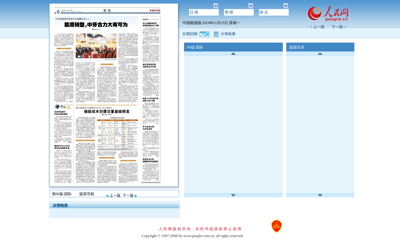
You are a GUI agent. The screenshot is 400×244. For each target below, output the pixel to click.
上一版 (113, 195)
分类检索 (228, 34)
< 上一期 (319, 27)
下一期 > (339, 27)
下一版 (129, 195)
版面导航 (86, 194)
